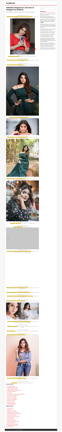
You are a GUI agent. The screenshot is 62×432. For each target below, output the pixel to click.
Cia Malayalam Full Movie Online (12, 412)
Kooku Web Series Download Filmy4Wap (14, 413)
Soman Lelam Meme (10, 417)
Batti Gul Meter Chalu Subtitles (12, 395)
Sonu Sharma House (10, 408)
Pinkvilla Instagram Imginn (11, 410)
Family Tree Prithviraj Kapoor (12, 398)
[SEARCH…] (48, 8)
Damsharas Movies (10, 426)
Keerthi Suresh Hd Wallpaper (12, 399)
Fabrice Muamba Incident (11, 420)
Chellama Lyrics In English (11, 396)
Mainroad (19, 429)
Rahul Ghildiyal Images (11, 386)
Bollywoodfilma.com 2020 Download (13, 416)
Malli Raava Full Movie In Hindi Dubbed (13, 390)
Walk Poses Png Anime (11, 422)
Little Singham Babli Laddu (11, 403)
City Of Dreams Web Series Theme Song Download (16, 394)
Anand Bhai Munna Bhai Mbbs (12, 388)
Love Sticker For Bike (10, 404)
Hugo (16, 429)
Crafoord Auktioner (10, 418)
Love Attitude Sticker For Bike (12, 387)
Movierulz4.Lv (9, 409)
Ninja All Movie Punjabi (11, 400)
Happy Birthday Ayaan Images (12, 425)
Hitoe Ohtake (9, 392)
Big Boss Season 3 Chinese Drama (13, 424)
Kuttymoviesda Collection (11, 391)
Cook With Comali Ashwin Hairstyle (13, 421)
